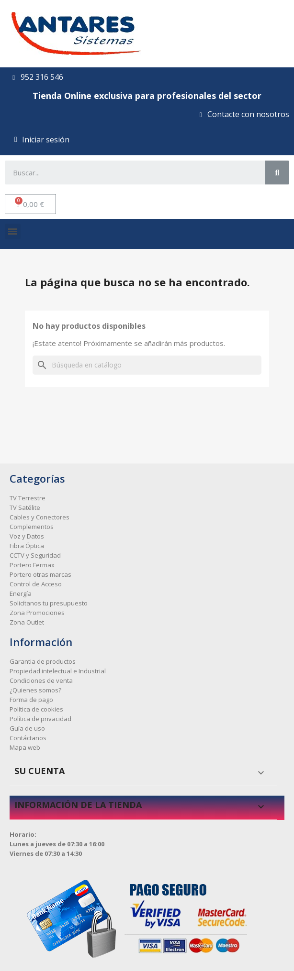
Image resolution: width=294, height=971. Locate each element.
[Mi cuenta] (42, 140)
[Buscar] (147, 365)
